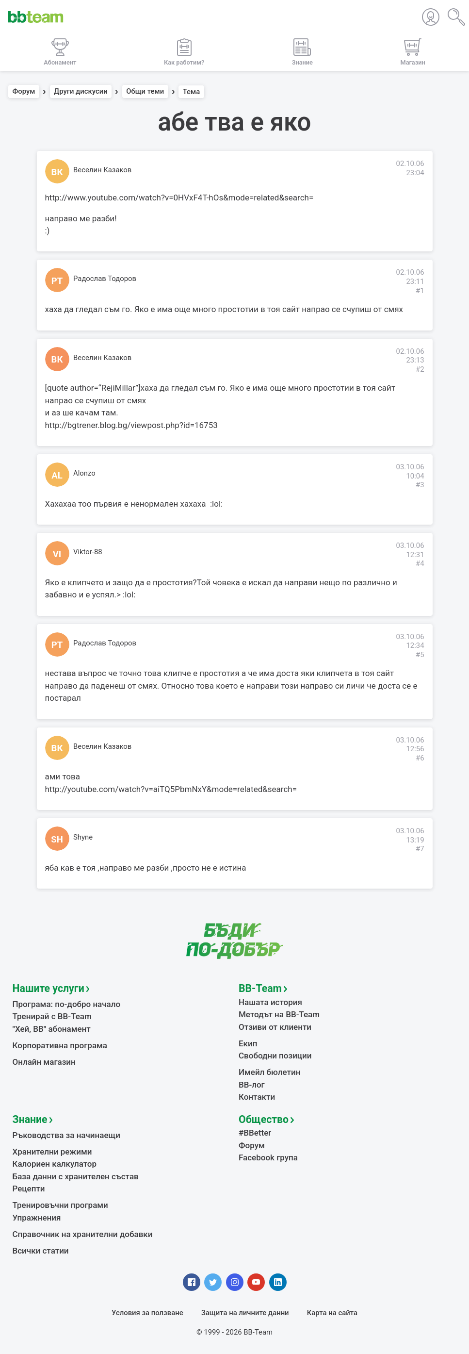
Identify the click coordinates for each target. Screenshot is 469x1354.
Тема (191, 91)
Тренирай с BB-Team (52, 1016)
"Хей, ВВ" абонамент (52, 1029)
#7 (420, 848)
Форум (24, 91)
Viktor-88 (87, 551)
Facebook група (268, 1157)
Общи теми (145, 91)
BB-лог (252, 1085)
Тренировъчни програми (60, 1205)
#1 (420, 290)
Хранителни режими (52, 1151)
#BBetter (255, 1133)
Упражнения (37, 1217)
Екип (248, 1043)
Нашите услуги (48, 988)
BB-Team (260, 988)
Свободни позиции (275, 1055)
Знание (30, 1119)
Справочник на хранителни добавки (83, 1234)
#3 (420, 484)
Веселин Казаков (102, 169)
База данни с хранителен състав (76, 1176)
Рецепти (29, 1188)
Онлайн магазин (44, 1062)
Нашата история (270, 1002)
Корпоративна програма (60, 1045)
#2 (420, 369)
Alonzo (84, 473)
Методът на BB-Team (279, 1014)
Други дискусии (81, 91)
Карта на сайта (332, 1312)
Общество (264, 1119)
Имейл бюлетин (269, 1072)
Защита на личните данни (245, 1312)
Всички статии (41, 1250)
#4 (420, 563)
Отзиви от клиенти (275, 1027)
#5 (420, 654)
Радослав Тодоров (104, 278)
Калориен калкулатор (55, 1164)
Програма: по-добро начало (67, 1004)
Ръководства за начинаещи (67, 1135)
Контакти (257, 1097)
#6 (420, 758)
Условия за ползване (147, 1312)
